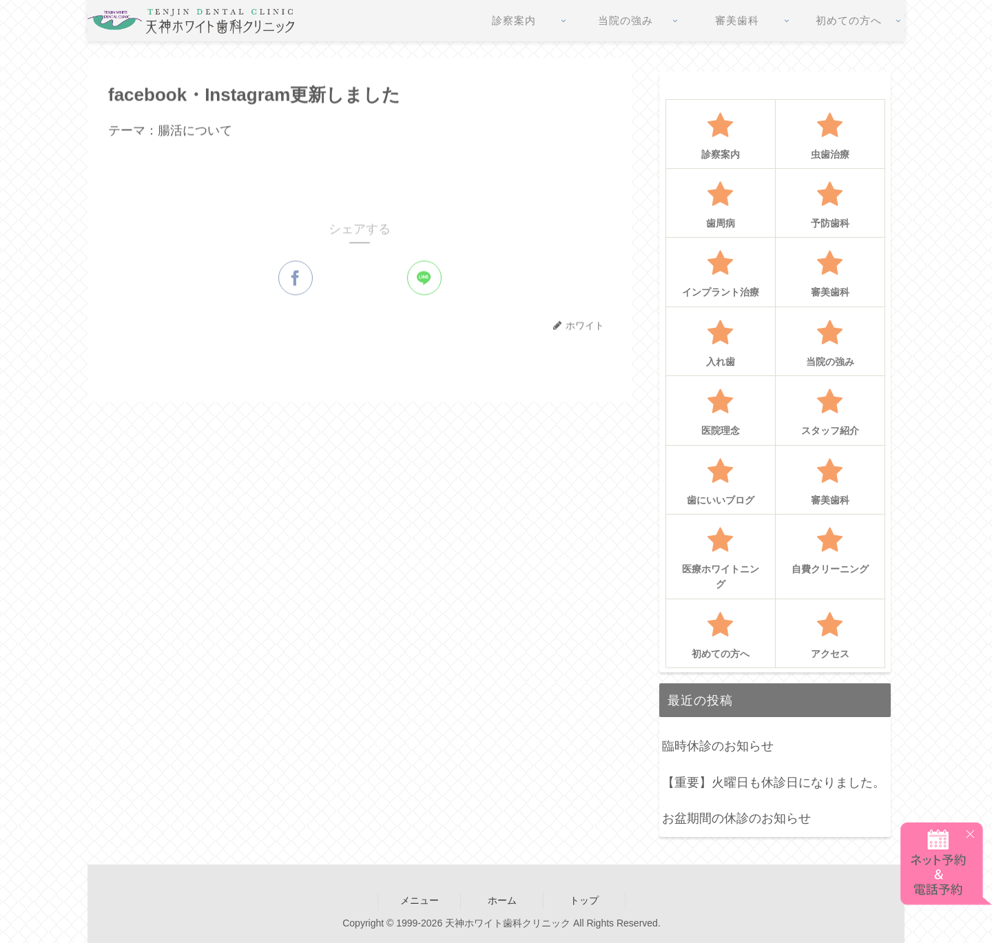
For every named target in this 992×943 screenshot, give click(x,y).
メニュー (419, 900)
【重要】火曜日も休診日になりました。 (773, 782)
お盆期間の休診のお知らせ (736, 818)
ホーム (502, 900)
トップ (584, 900)
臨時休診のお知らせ (718, 746)
